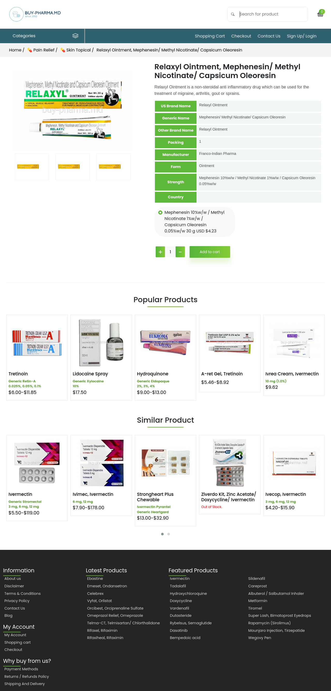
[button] (162, 534)
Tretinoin (18, 373)
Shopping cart (210, 36)
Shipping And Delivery (24, 683)
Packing (176, 142)
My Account (15, 634)
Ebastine (95, 578)
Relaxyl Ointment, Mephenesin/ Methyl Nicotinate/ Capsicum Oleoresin (169, 50)
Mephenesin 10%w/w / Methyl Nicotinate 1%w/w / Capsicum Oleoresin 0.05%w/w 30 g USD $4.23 (194, 221)
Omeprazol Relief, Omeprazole (115, 615)
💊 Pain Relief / (43, 50)
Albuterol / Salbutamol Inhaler (276, 593)
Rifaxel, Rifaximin (102, 630)
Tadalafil (178, 586)
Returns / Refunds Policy (26, 676)
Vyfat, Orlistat (99, 600)
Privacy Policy (16, 600)
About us (12, 578)
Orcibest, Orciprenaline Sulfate (115, 608)
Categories (46, 36)
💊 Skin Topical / (77, 50)
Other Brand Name (176, 130)
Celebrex (95, 593)
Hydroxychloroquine (188, 593)
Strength (175, 182)
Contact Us (269, 36)
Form (175, 166)
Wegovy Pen (259, 637)
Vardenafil (179, 608)
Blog (8, 615)
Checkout (241, 36)
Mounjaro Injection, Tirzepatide (276, 630)
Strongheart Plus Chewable (155, 497)
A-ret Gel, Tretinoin (222, 373)
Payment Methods (21, 669)
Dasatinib (178, 630)
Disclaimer (14, 586)
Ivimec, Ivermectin (93, 494)
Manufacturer (175, 154)
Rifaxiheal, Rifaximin (105, 637)
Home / (17, 50)
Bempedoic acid (185, 637)
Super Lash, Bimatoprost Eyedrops (279, 615)
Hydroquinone (152, 373)
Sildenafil (256, 578)
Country (176, 197)
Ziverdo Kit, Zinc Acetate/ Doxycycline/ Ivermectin (228, 497)
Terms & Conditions (22, 593)
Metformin (257, 600)
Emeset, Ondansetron (107, 586)
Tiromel (255, 608)
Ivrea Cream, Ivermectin (292, 373)
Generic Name (175, 118)
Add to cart (210, 251)
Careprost (257, 586)
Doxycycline (181, 600)
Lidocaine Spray (90, 373)
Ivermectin (20, 494)
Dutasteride (181, 615)
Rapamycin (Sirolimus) (269, 623)
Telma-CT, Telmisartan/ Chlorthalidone (123, 623)
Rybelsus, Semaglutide (191, 623)
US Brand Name (176, 106)
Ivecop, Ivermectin (286, 494)
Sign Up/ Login (302, 36)
